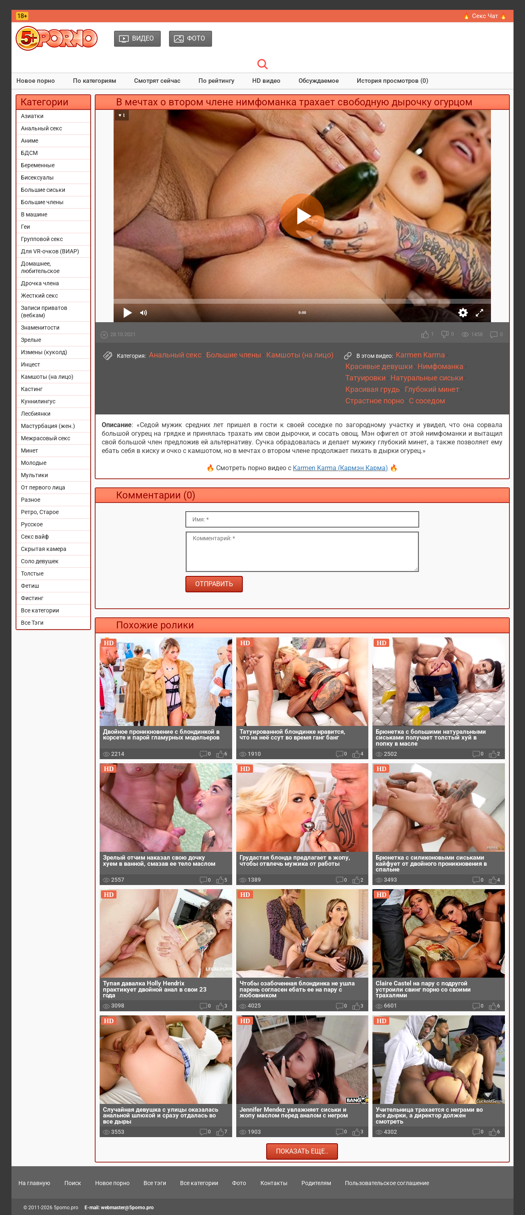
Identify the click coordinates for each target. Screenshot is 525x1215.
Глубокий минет (432, 389)
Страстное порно (374, 401)
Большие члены (42, 202)
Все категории (40, 610)
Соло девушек (40, 561)
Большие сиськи (43, 190)
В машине (34, 214)
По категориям (94, 80)
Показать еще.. (302, 1151)
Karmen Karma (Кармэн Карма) (340, 468)
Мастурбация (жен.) (48, 426)
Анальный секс (41, 128)
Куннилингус (38, 401)
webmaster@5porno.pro (127, 1207)
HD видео (266, 80)
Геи (25, 226)
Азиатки (32, 116)
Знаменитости (40, 327)
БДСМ (29, 153)
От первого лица (43, 487)
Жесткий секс (39, 295)
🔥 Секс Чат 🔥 (485, 16)
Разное (30, 499)
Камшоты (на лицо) (47, 376)
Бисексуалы (37, 177)
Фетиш (30, 585)
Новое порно (35, 80)
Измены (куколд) (44, 352)
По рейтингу (216, 80)
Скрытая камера (43, 549)
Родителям (316, 1183)
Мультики (34, 475)
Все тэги (155, 1183)
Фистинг (32, 598)
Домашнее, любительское (40, 267)
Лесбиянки (35, 413)
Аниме (29, 140)
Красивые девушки (379, 366)
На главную (34, 1183)
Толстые (32, 573)
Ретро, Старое (40, 512)
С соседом (427, 401)
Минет (29, 450)
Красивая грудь (372, 389)
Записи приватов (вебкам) (44, 312)
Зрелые (31, 340)
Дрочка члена (40, 283)
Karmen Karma (420, 355)
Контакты (274, 1183)
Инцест (30, 364)
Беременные (38, 165)
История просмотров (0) (392, 80)
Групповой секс (42, 239)
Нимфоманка (440, 366)
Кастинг (32, 389)
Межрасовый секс (45, 438)
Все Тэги (32, 622)
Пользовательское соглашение (387, 1183)
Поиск (72, 1183)
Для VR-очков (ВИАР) (50, 251)
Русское (32, 524)
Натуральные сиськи (426, 378)
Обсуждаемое (319, 80)
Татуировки (365, 378)
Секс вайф (35, 536)
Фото (239, 1183)
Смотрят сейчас (157, 80)
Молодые (33, 463)
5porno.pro (66, 1207)
